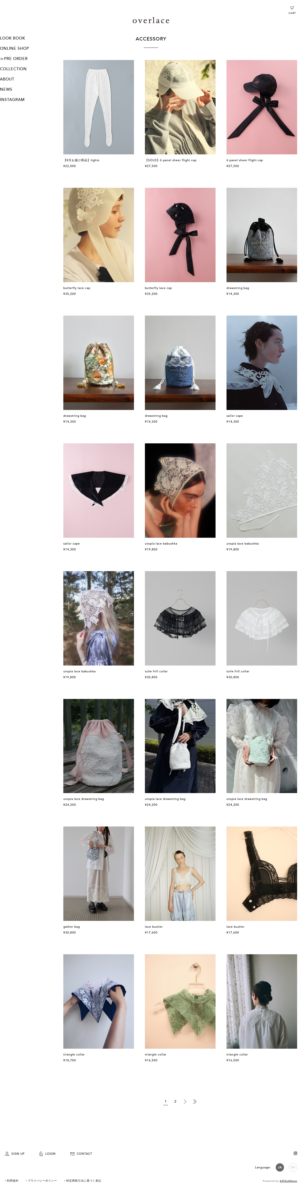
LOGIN (47, 1154)
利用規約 (13, 1180)
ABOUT (7, 79)
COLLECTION (13, 69)
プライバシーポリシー (42, 1180)
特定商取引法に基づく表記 (83, 1180)
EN (293, 1167)
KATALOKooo (288, 1181)
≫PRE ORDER (14, 58)
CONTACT (81, 1153)
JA (280, 1167)
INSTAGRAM (12, 99)
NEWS (6, 89)
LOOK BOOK (12, 38)
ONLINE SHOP (14, 48)
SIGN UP (15, 1154)
